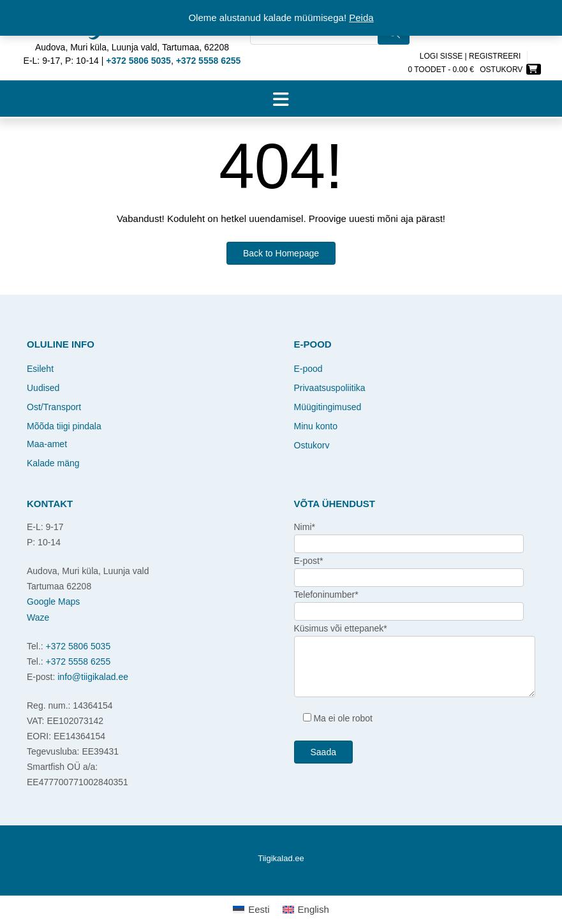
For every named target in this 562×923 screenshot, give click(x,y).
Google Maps (53, 601)
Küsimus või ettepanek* (340, 628)
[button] (281, 98)
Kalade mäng (53, 463)
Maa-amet (47, 444)
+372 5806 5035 (78, 646)
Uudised (43, 388)
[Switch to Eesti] (251, 910)
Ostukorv (312, 445)
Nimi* (304, 527)
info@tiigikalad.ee (92, 677)
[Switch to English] (306, 910)
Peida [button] (361, 17)
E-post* (308, 561)
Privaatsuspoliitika (330, 388)
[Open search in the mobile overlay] (330, 40)
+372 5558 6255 (78, 661)
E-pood (308, 369)
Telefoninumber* (326, 594)
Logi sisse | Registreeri (470, 56)
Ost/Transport (54, 407)
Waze (38, 617)
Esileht (40, 369)
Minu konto (315, 426)
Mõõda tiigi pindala (64, 426)
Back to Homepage (281, 253)
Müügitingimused (328, 407)
